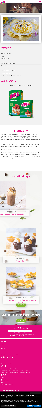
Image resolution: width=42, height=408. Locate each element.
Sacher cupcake (4, 353)
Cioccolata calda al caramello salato (9, 351)
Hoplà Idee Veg (4, 346)
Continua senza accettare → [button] (35, 393)
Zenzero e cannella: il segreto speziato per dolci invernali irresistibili (15, 372)
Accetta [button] (37, 405)
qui (28, 332)
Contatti (2, 377)
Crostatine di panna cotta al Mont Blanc (9, 359)
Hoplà (2, 344)
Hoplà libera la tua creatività (7, 384)
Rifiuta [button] (30, 405)
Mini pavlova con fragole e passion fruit (9, 354)
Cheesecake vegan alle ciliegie (7, 363)
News (2, 382)
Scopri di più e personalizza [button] (8, 405)
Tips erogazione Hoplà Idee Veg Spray (9, 368)
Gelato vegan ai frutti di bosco (7, 361)
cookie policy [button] (18, 397)
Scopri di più (21, 320)
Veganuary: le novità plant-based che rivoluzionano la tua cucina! (15, 370)
